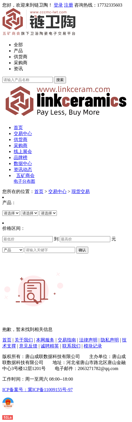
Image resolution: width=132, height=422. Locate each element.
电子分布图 (24, 181)
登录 (58, 5)
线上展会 (23, 151)
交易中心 (23, 133)
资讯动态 (23, 169)
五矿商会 (25, 175)
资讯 (18, 68)
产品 (18, 50)
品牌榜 (20, 157)
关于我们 (24, 339)
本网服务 (45, 339)
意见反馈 (28, 345)
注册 (68, 5)
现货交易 (80, 191)
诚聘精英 (50, 345)
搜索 (60, 80)
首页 (18, 127)
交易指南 (67, 339)
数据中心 (23, 163)
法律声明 (88, 339)
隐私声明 (110, 339)
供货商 (20, 56)
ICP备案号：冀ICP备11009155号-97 (37, 389)
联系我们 (71, 345)
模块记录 (93, 345)
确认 (82, 250)
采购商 (20, 62)
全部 (18, 44)
